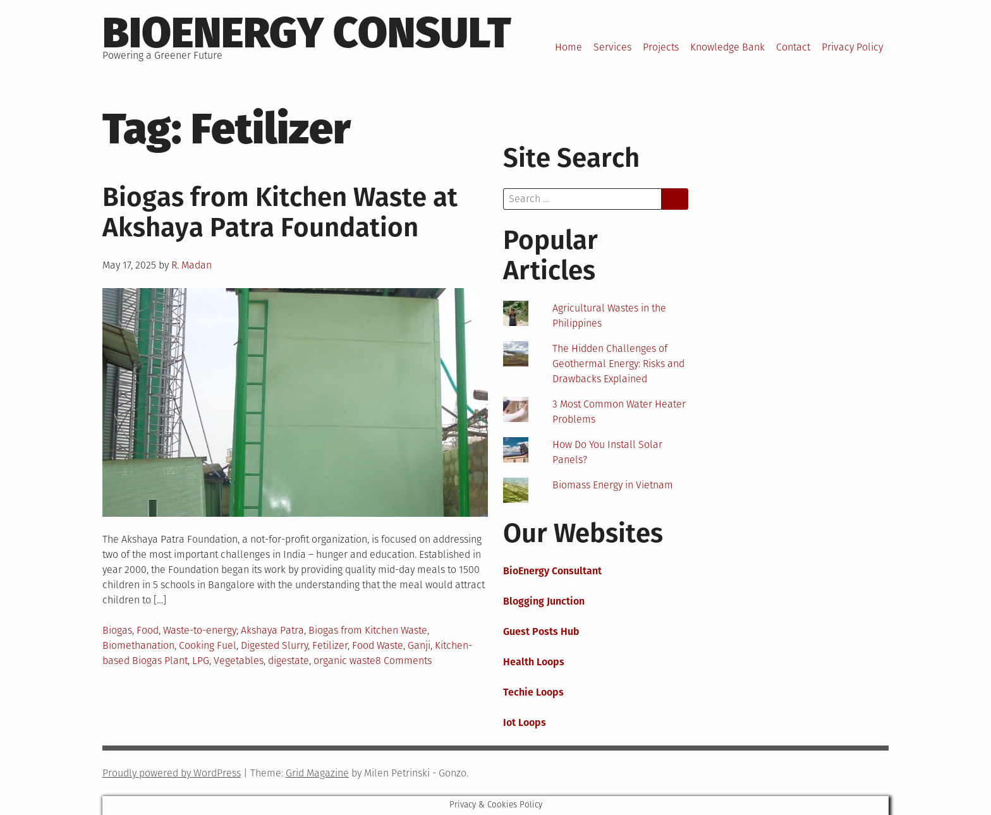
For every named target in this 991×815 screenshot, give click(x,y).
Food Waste (377, 645)
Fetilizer (330, 645)
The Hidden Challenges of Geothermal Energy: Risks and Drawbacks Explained (618, 363)
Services (612, 47)
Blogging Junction (544, 601)
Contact (793, 47)
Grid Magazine (317, 773)
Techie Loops (533, 692)
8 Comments (403, 661)
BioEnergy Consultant (552, 571)
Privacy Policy (852, 47)
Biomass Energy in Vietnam (612, 485)
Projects (661, 47)
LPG (200, 661)
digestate (288, 661)
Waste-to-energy (199, 630)
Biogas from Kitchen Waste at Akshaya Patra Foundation (280, 212)
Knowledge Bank (727, 47)
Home (568, 47)
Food (148, 630)
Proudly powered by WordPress (171, 773)
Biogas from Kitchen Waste (367, 630)
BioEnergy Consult (306, 33)
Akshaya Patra (272, 630)
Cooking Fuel (207, 645)
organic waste (344, 661)
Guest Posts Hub (541, 631)
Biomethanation (138, 645)
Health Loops (533, 662)
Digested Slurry (274, 645)
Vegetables (239, 661)
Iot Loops (524, 722)
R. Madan (191, 265)
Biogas (117, 630)
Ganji (419, 645)
